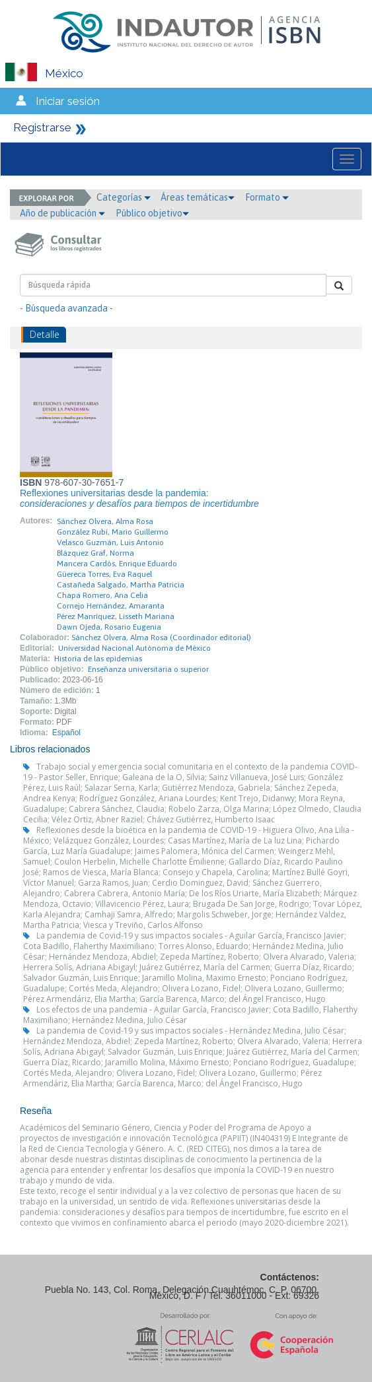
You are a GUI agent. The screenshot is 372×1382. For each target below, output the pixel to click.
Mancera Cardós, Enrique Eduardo (117, 563)
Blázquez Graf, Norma (95, 553)
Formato (267, 197)
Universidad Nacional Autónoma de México (134, 648)
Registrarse (42, 127)
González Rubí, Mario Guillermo (112, 532)
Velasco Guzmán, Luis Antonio (110, 542)
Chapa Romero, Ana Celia (102, 595)
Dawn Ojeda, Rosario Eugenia (109, 627)
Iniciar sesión (68, 101)
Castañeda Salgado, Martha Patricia (120, 584)
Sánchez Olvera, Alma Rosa (105, 521)
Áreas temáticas (198, 197)
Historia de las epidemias (98, 658)
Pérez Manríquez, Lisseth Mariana (115, 616)
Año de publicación (62, 213)
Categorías (123, 197)
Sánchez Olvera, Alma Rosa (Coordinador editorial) (161, 637)
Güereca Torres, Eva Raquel (104, 574)
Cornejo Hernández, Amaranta (111, 605)
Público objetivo (152, 213)
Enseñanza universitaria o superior (148, 669)
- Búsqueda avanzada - (66, 308)
